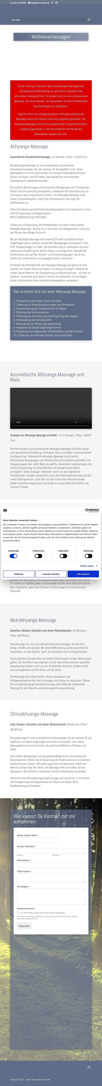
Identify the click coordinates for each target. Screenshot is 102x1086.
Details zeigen (87, 566)
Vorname (20, 855)
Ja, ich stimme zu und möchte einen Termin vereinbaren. (42, 912)
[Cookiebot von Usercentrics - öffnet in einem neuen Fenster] (87, 511)
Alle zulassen (83, 574)
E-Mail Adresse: (24, 860)
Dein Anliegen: (23, 886)
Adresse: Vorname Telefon (27, 835)
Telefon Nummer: (24, 871)
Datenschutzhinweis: (26, 908)
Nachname (55, 855)
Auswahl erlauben (51, 574)
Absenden (24, 926)
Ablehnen (18, 574)
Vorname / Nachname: (26, 846)
